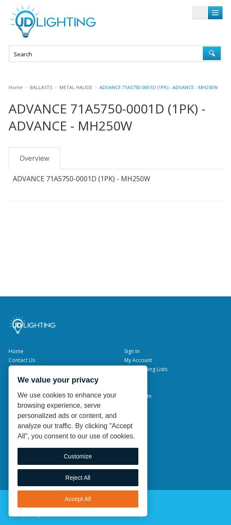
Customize (78, 456)
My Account (138, 360)
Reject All (77, 477)
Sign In (132, 351)
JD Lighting (52, 21)
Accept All (78, 499)
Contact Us (22, 360)
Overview (34, 158)
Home (16, 351)
